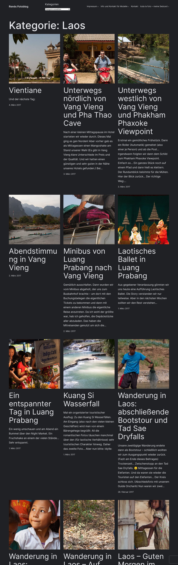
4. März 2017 (15, 105)
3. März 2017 (69, 174)
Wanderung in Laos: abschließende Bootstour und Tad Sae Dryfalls (143, 416)
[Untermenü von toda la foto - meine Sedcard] (168, 6)
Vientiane (25, 90)
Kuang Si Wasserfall (81, 399)
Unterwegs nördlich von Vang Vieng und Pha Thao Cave (87, 106)
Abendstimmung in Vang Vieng (33, 259)
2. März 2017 (15, 276)
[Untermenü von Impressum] (98, 6)
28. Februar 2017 (126, 492)
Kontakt (134, 6)
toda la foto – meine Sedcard (153, 6)
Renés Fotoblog (18, 6)
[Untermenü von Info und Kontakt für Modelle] (128, 6)
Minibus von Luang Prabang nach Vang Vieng (87, 263)
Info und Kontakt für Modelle (114, 6)
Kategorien (52, 4)
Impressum (92, 6)
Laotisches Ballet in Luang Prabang (137, 263)
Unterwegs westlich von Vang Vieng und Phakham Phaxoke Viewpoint (142, 111)
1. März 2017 (124, 308)
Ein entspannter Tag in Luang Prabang (31, 407)
